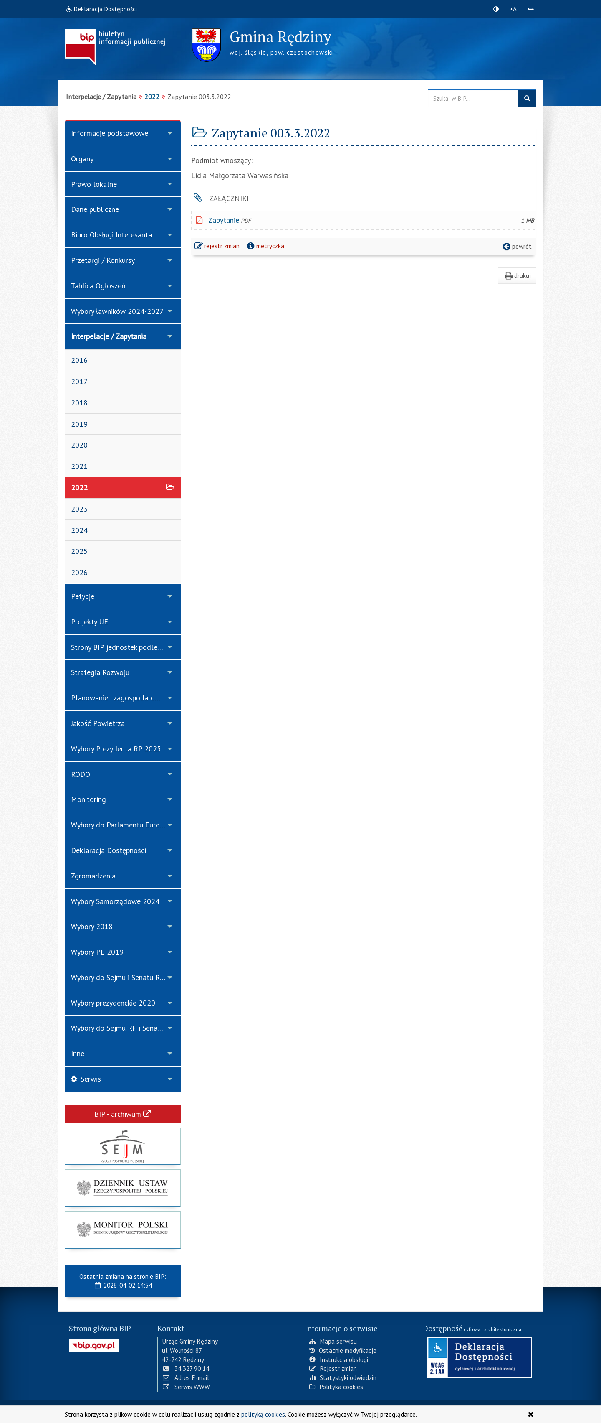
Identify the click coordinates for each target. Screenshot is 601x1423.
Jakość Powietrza (98, 723)
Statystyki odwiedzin (342, 1377)
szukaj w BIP (527, 98)
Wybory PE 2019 (97, 952)
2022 (151, 96)
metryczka (264, 246)
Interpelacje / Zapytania (108, 336)
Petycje (82, 596)
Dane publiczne (95, 209)
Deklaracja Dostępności (108, 850)
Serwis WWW (186, 1386)
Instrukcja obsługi (338, 1359)
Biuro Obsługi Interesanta (111, 234)
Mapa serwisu (333, 1341)
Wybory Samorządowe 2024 (115, 901)
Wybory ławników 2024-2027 (117, 311)
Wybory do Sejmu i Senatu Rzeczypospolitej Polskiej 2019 (126, 977)
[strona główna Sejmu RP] (122, 1146)
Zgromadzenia (93, 876)
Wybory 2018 (92, 926)
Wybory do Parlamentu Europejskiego (126, 825)
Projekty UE (89, 621)
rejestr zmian (217, 247)
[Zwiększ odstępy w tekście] (530, 9)
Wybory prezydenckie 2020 (113, 1003)
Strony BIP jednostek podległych (122, 647)
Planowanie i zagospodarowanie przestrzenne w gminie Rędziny (126, 698)
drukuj (517, 275)
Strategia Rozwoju (100, 672)
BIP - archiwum (122, 1114)
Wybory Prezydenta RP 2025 (116, 749)
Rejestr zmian (333, 1368)
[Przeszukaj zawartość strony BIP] (473, 98)
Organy (82, 158)
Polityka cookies (336, 1386)
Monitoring (88, 799)
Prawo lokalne (94, 184)
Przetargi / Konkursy (103, 260)
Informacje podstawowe (109, 133)
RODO (80, 774)
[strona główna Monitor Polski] (122, 1230)
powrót (516, 246)
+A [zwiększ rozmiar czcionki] (513, 9)
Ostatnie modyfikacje (342, 1350)
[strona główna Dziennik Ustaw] (122, 1188)
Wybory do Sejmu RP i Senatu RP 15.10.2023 (126, 1028)
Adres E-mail (185, 1377)
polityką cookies (263, 1414)
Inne (77, 1053)
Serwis (86, 1079)
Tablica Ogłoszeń (98, 285)
